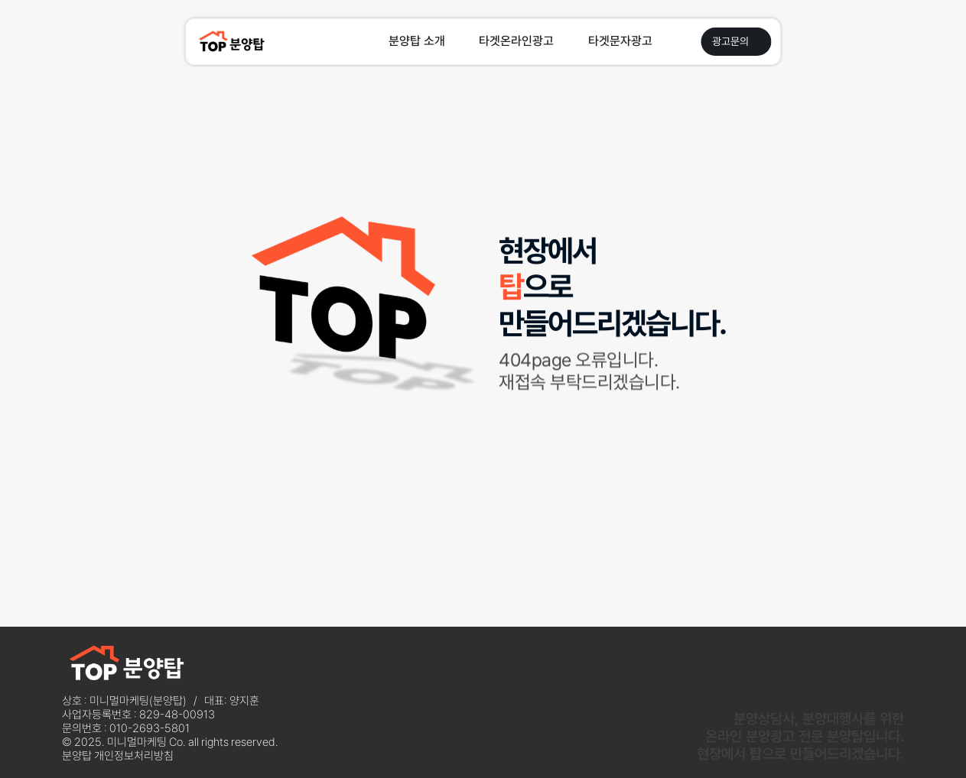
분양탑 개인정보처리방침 (118, 756)
